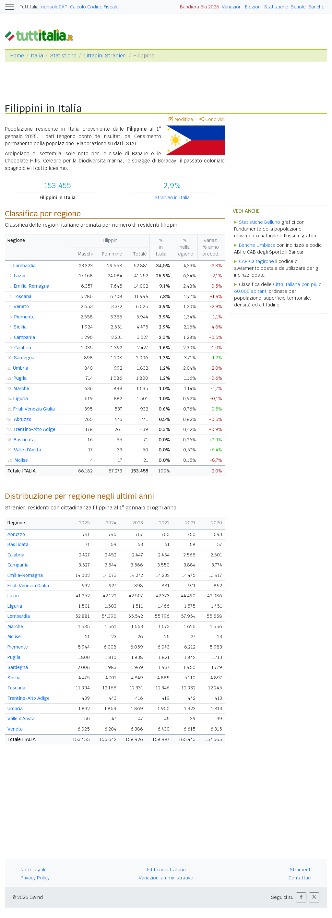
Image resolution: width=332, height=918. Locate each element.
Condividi (212, 119)
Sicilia (20, 327)
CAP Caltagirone (256, 261)
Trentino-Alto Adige (34, 429)
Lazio (19, 276)
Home (17, 55)
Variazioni (232, 7)
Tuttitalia (29, 7)
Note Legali (32, 870)
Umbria (20, 368)
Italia (37, 55)
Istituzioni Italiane (166, 870)
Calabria (22, 348)
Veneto (21, 306)
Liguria (20, 398)
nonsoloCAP (54, 7)
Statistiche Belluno (259, 222)
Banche (316, 7)
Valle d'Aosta (27, 450)
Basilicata (24, 440)
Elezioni (253, 7)
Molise (21, 460)
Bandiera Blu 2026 (199, 7)
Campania (24, 337)
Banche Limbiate (257, 245)
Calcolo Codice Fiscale (94, 7)
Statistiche (276, 7)
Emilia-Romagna (31, 286)
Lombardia (24, 265)
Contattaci (300, 878)
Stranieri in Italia (172, 197)
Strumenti (301, 870)
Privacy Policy (35, 878)
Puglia (20, 378)
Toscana (22, 296)
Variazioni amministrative (166, 878)
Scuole (298, 7)
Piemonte (24, 317)
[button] (301, 897)
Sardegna (24, 358)
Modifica (181, 119)
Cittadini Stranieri (104, 55)
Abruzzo (22, 419)
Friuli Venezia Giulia (34, 409)
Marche (21, 388)
